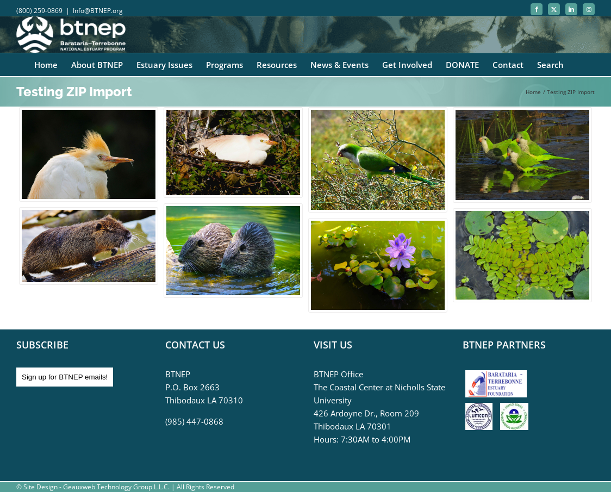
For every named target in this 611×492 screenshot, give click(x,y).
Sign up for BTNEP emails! (65, 377)
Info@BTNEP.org (98, 10)
